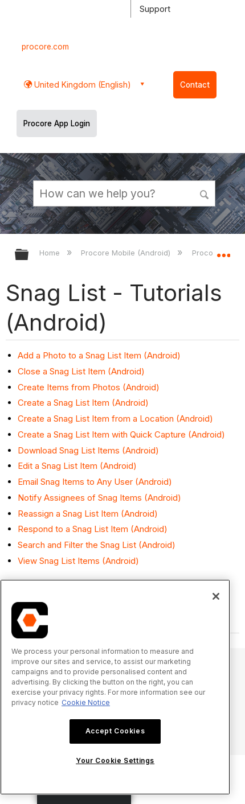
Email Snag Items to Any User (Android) (95, 481)
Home (50, 252)
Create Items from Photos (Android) (89, 387)
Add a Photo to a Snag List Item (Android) (99, 355)
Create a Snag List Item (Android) (83, 402)
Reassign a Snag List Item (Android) (88, 513)
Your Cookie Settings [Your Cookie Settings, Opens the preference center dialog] (115, 760)
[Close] (215, 596)
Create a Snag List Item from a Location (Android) (115, 418)
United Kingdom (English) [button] (81, 84)
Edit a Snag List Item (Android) (77, 465)
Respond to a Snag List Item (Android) (93, 528)
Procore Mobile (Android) (127, 252)
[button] (205, 193)
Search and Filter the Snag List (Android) (96, 544)
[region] (115, 687)
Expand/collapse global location (223, 251)
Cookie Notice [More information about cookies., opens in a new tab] (86, 702)
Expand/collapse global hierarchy (29, 255)
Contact (195, 84)
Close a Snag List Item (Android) (81, 371)
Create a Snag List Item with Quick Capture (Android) (121, 434)
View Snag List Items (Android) (78, 560)
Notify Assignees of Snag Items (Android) (99, 497)
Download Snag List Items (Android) (88, 450)
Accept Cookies (115, 731)
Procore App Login (56, 123)
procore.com (45, 46)
